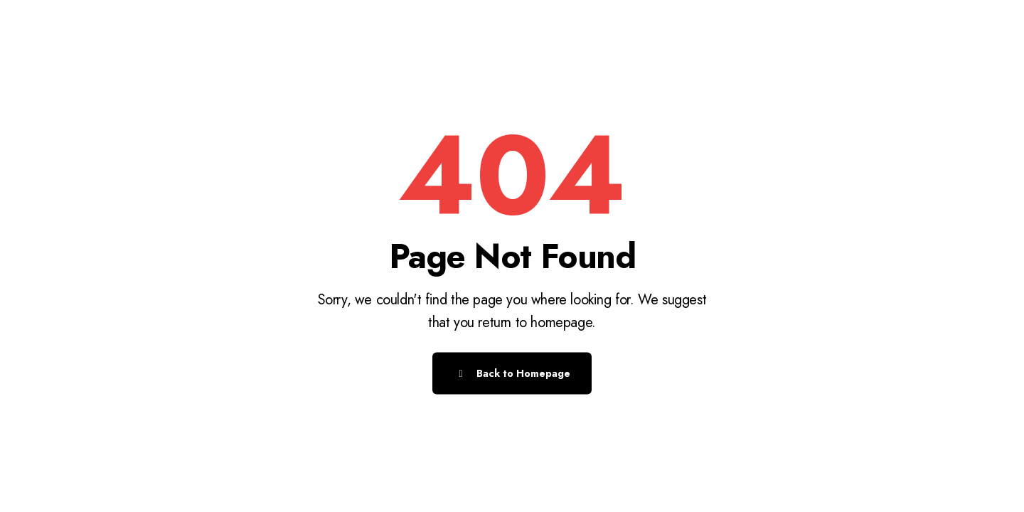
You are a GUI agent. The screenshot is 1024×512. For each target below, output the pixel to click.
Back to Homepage (512, 373)
